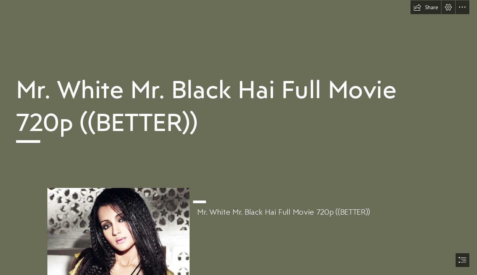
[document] (238, 137)
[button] (425, 7)
